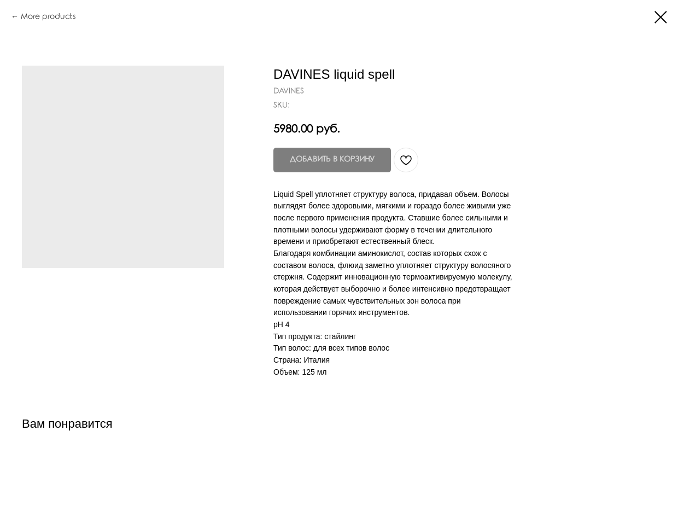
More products (48, 17)
